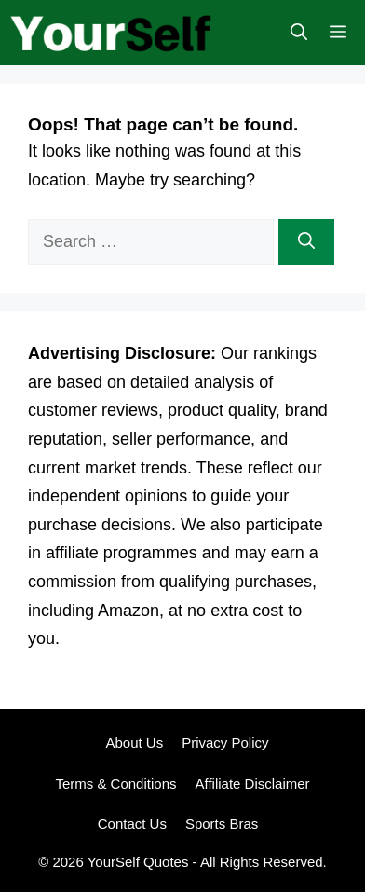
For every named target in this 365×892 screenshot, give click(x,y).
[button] (298, 32)
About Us (134, 742)
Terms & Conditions (115, 783)
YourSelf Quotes (138, 862)
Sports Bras (221, 823)
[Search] (306, 242)
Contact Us (132, 823)
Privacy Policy (225, 742)
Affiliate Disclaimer (252, 783)
